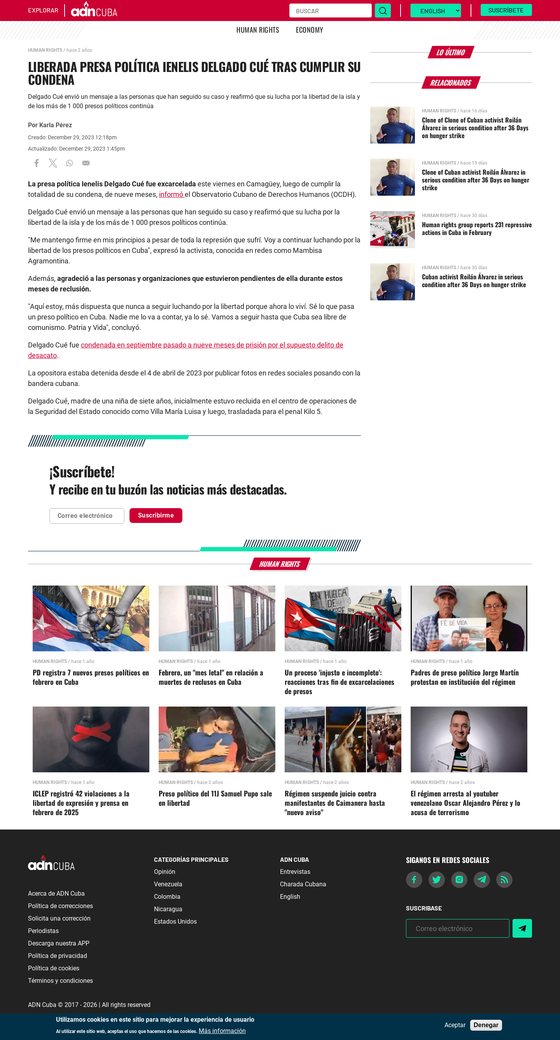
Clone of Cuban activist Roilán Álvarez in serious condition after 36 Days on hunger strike (475, 179)
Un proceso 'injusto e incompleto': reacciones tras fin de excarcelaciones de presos (339, 682)
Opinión (164, 871)
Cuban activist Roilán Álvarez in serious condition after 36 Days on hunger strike (474, 280)
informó (172, 194)
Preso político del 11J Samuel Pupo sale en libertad (215, 798)
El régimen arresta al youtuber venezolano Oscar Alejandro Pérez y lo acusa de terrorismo (465, 803)
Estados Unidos (175, 921)
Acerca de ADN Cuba (56, 893)
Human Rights (257, 30)
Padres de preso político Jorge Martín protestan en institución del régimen (465, 677)
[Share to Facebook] (36, 163)
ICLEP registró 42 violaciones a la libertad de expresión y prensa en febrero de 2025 (81, 803)
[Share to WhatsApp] (69, 163)
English (290, 896)
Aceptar (455, 1025)
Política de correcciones (60, 906)
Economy (309, 30)
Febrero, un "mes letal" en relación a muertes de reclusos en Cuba (211, 677)
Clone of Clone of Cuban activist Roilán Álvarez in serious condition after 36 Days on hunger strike (475, 127)
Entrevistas (295, 871)
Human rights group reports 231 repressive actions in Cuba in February (477, 228)
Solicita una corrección (59, 918)
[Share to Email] (86, 163)
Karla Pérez (55, 125)
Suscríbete (506, 10)
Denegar (486, 1025)
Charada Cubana (303, 884)
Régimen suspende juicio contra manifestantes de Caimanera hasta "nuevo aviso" (335, 803)
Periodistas (43, 931)
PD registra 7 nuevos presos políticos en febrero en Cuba (91, 677)
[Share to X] (53, 163)
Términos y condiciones (60, 980)
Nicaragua (168, 909)
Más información (222, 1031)
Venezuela (168, 884)
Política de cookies (53, 968)
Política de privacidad (57, 955)
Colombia (167, 896)
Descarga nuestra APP (58, 943)
